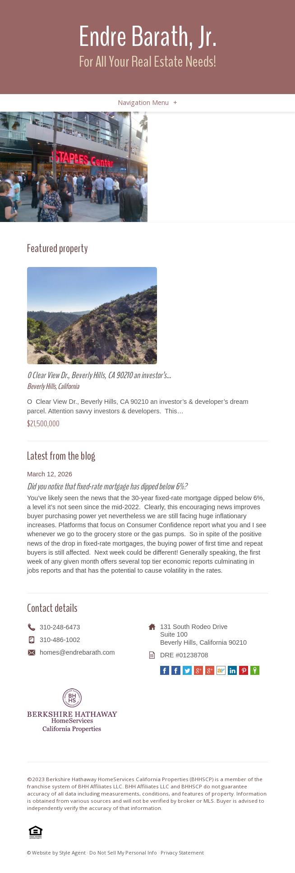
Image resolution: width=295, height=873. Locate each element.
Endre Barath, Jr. (147, 36)
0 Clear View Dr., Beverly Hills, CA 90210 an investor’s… (99, 375)
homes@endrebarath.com (77, 652)
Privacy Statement (182, 852)
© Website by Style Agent (56, 852)
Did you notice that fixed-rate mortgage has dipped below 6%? (107, 486)
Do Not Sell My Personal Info (123, 852)
